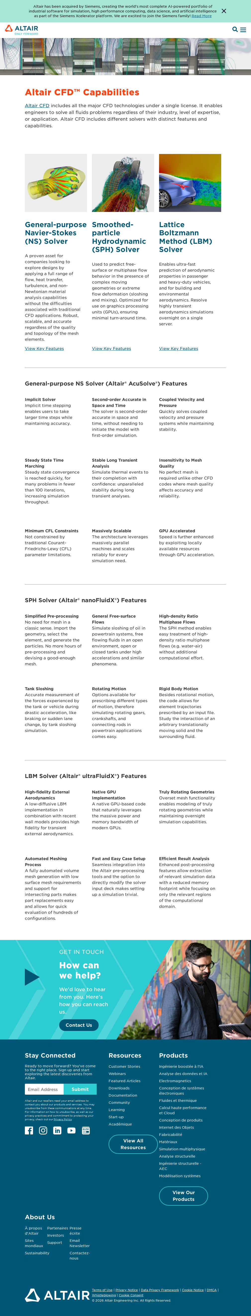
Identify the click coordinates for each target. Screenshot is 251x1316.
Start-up (116, 1117)
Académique (120, 1124)
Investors (55, 1235)
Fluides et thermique (178, 1100)
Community (119, 1102)
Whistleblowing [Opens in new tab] (104, 1295)
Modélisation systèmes (180, 1175)
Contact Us (79, 1025)
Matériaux (168, 1141)
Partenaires (57, 1228)
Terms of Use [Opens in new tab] (102, 1290)
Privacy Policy (63, 1119)
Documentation (123, 1095)
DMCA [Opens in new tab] (212, 1290)
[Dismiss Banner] (224, 11)
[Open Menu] (242, 30)
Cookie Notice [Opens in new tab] (193, 1290)
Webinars (117, 1073)
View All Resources (133, 1144)
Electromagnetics (175, 1080)
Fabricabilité (170, 1134)
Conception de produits (181, 1120)
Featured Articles (124, 1080)
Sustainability (37, 1253)
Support (54, 1242)
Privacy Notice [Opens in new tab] (127, 1290)
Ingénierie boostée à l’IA (181, 1066)
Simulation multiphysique (182, 1149)
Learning (117, 1109)
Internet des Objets (176, 1127)
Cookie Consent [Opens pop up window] (131, 1295)
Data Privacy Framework (160, 1290)
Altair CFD (37, 105)
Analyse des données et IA (183, 1073)
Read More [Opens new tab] (202, 15)
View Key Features (44, 348)
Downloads (119, 1088)
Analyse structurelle (177, 1156)
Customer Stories (124, 1066)
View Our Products (183, 1196)
